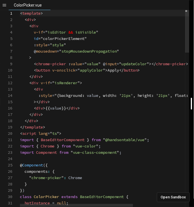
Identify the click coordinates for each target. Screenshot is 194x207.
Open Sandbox (173, 197)
